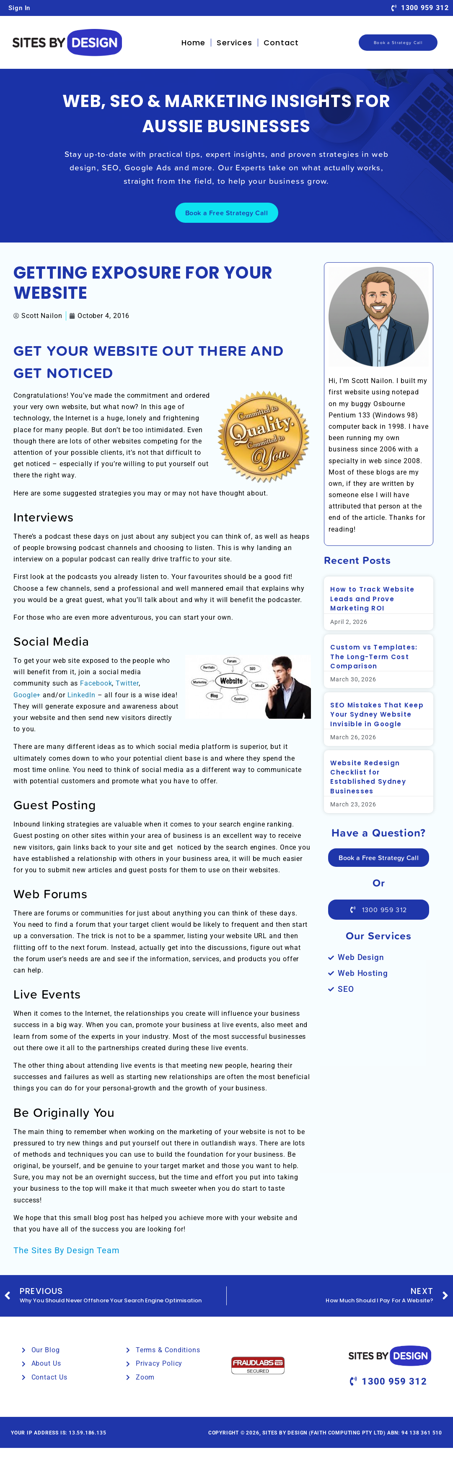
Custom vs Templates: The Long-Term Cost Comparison (373, 656)
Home (193, 42)
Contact (281, 42)
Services (234, 42)
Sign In (19, 8)
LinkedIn (81, 695)
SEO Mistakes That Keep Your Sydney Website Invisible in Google (377, 714)
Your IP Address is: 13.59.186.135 (58, 1433)
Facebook (96, 683)
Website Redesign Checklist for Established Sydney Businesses (368, 777)
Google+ (27, 695)
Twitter (127, 683)
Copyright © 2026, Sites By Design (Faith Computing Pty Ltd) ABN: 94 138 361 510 (325, 1433)
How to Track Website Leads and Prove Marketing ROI (372, 599)
